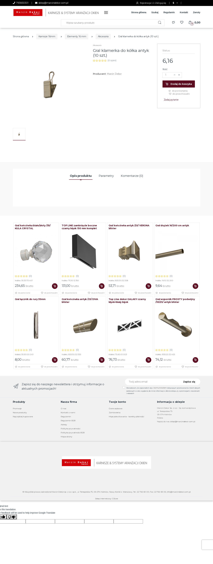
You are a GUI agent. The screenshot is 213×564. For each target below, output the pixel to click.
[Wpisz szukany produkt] (108, 22)
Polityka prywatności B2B (73, 432)
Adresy (64, 424)
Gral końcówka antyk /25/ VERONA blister (129, 227)
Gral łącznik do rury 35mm (30, 299)
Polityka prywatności (70, 428)
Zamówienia (114, 412)
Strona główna (138, 12)
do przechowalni (179, 94)
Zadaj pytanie (171, 99)
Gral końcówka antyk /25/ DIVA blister (80, 301)
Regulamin (169, 12)
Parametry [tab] (106, 176)
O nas (63, 408)
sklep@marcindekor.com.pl (51, 2)
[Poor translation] (12, 517)
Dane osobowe (115, 408)
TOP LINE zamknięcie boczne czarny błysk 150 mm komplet (79, 227)
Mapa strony (66, 436)
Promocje (17, 408)
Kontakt (184, 12)
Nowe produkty (20, 412)
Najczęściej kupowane (23, 416)
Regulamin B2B (68, 420)
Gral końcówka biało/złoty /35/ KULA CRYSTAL (33, 227)
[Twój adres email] (152, 382)
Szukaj (155, 12)
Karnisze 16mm (46, 36)
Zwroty (196, 12)
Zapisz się (189, 381)
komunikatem (160, 388)
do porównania (178, 90)
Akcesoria (103, 36)
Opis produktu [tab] (81, 176)
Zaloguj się (160, 3)
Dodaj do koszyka (178, 84)
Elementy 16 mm (76, 36)
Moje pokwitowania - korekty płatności (126, 416)
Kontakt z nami (68, 412)
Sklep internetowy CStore (106, 498)
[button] (175, 3)
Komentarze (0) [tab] (132, 176)
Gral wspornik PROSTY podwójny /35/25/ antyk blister (175, 301)
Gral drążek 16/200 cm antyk (172, 225)
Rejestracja (144, 3)
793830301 (21, 2)
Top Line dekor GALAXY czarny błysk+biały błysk (127, 301)
